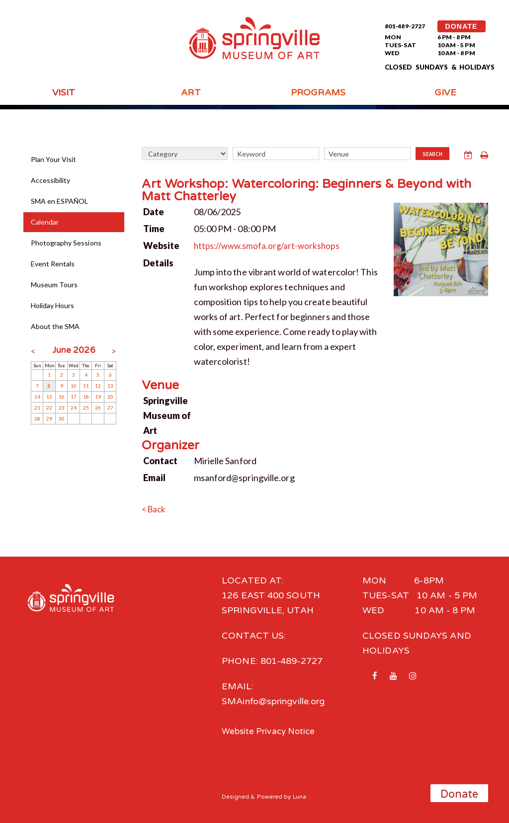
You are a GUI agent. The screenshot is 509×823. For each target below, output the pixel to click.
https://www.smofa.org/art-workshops (270, 245)
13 (110, 386)
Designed (236, 795)
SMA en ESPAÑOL (59, 201)
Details (158, 261)
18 (86, 397)
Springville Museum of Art (167, 414)
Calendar (45, 222)
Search (433, 154)
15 (49, 397)
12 (98, 386)
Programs (318, 92)
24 (74, 408)
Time (154, 228)
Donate (459, 794)
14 (37, 397)
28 (37, 418)
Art (190, 92)
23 (62, 408)
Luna (299, 795)
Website (161, 245)
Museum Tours (54, 284)
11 (86, 386)
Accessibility (51, 180)
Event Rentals (53, 263)
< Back (155, 507)
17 (74, 397)
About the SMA (55, 326)
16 (62, 397)
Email (154, 476)
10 (74, 386)
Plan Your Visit (54, 159)
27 (110, 408)
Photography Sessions (66, 243)
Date (153, 211)
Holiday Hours (53, 305)
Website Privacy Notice (271, 729)
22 (49, 408)
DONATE (461, 26)
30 (62, 418)
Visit (63, 92)
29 (49, 418)
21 (37, 408)
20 (110, 397)
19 (98, 397)
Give (445, 92)
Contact (160, 459)
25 (86, 408)
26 (98, 408)
